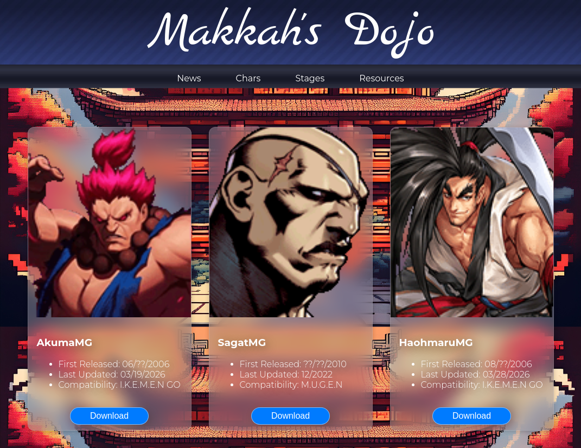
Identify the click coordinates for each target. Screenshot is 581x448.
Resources (381, 78)
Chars (248, 78)
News (189, 78)
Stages (309, 78)
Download (109, 415)
